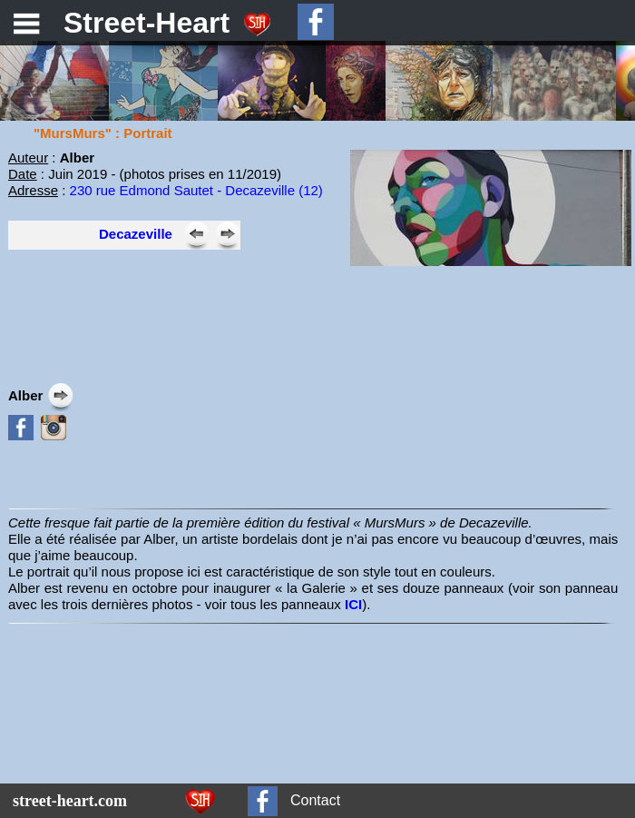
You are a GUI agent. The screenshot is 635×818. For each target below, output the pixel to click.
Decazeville (135, 233)
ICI (353, 604)
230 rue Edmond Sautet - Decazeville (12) (196, 190)
